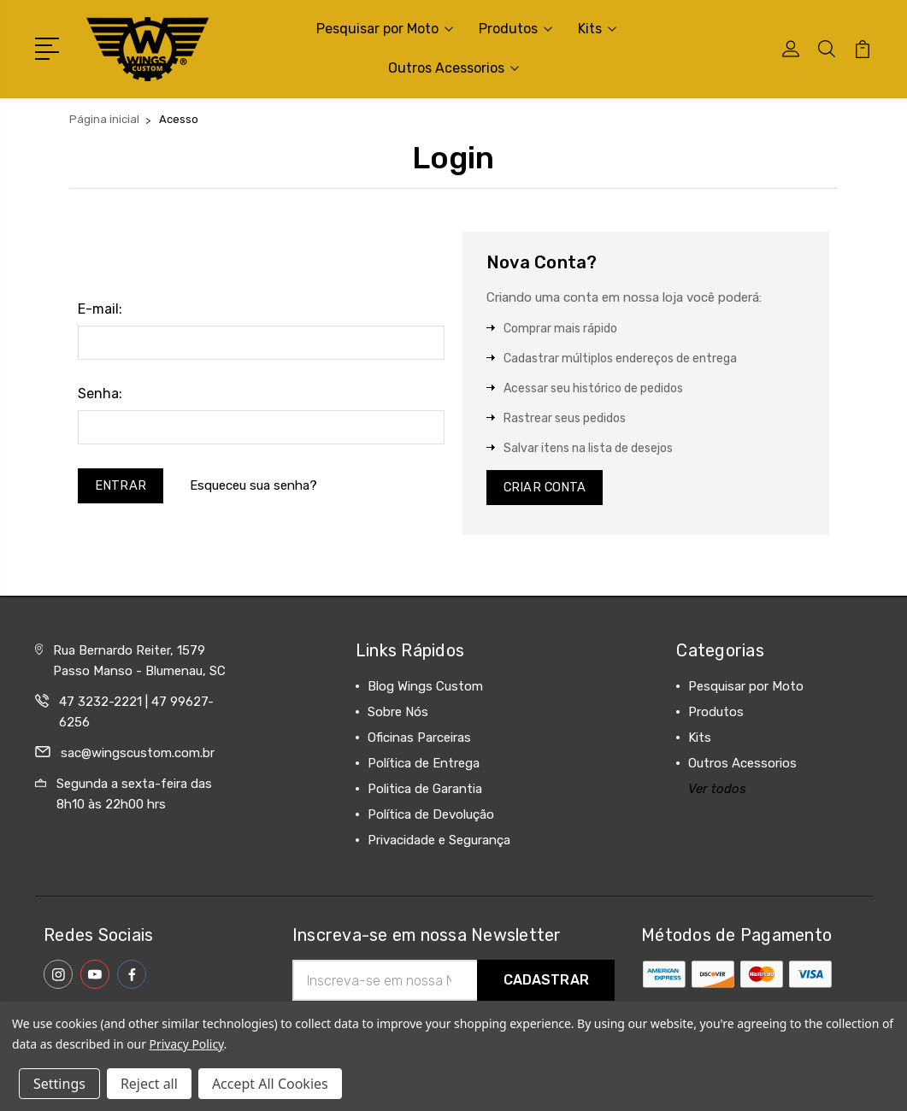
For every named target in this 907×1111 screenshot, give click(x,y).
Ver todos (717, 791)
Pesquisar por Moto (384, 29)
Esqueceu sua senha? (255, 486)
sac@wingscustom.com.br (138, 755)
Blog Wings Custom (425, 689)
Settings (59, 1083)
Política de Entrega (424, 765)
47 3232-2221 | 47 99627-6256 (136, 714)
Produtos (515, 29)
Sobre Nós (398, 714)
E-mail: (100, 309)
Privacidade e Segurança (439, 842)
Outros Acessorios (453, 68)
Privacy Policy (187, 1044)
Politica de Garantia (425, 791)
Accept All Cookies (270, 1083)
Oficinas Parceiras (419, 740)
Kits (597, 29)
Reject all (149, 1083)
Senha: (100, 393)
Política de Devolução (431, 817)
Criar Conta (546, 489)
